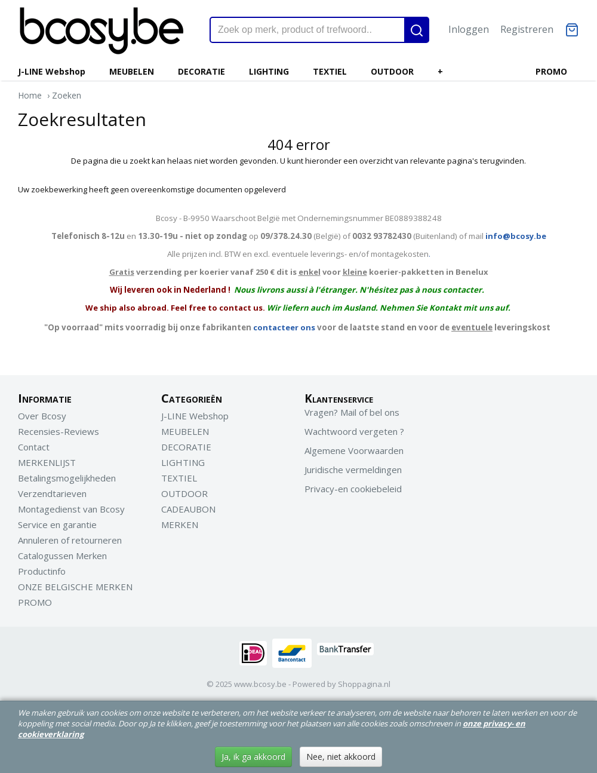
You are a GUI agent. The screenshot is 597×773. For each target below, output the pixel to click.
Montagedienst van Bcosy (71, 509)
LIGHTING (269, 71)
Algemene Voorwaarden (354, 450)
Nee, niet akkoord (341, 756)
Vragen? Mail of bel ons (351, 412)
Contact (34, 447)
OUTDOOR (392, 71)
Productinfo (42, 571)
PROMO (551, 71)
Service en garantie (57, 524)
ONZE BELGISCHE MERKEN (75, 587)
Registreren (526, 29)
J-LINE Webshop (51, 71)
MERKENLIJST (47, 462)
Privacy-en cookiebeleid (353, 489)
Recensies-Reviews (58, 431)
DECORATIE (201, 71)
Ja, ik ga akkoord (253, 756)
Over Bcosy (42, 416)
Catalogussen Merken (62, 556)
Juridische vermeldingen (353, 470)
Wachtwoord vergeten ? (354, 431)
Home (30, 95)
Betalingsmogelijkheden (67, 478)
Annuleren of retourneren (70, 540)
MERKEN (179, 524)
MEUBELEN (131, 71)
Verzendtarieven (52, 493)
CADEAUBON (188, 509)
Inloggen (468, 29)
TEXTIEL (330, 71)
